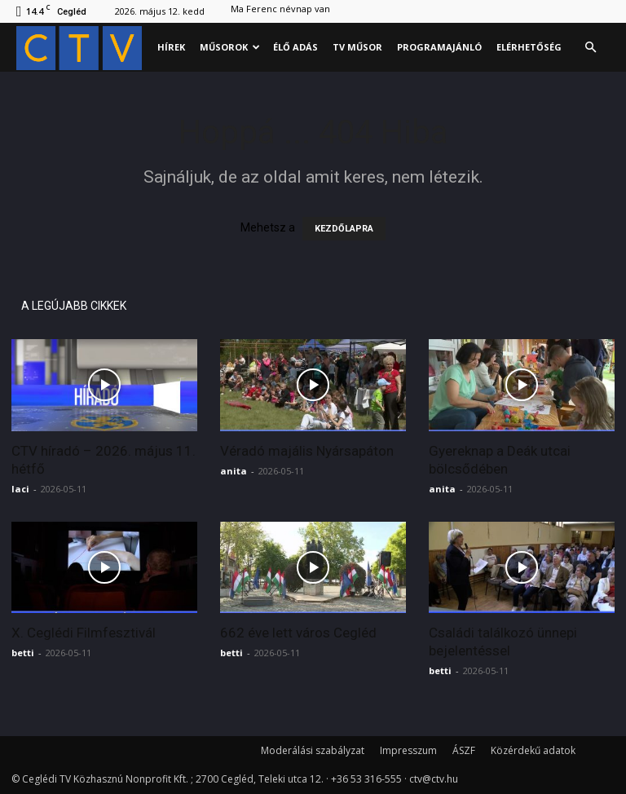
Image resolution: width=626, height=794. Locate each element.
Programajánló (439, 47)
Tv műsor (357, 47)
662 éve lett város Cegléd (298, 632)
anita (233, 471)
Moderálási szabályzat (312, 750)
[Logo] (83, 48)
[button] (590, 47)
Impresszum (408, 750)
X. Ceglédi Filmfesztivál (83, 632)
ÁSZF (463, 750)
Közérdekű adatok (533, 750)
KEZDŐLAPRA (344, 228)
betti (22, 652)
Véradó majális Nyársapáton (307, 451)
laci (20, 489)
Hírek (171, 47)
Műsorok (230, 47)
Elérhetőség (529, 47)
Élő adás (295, 47)
